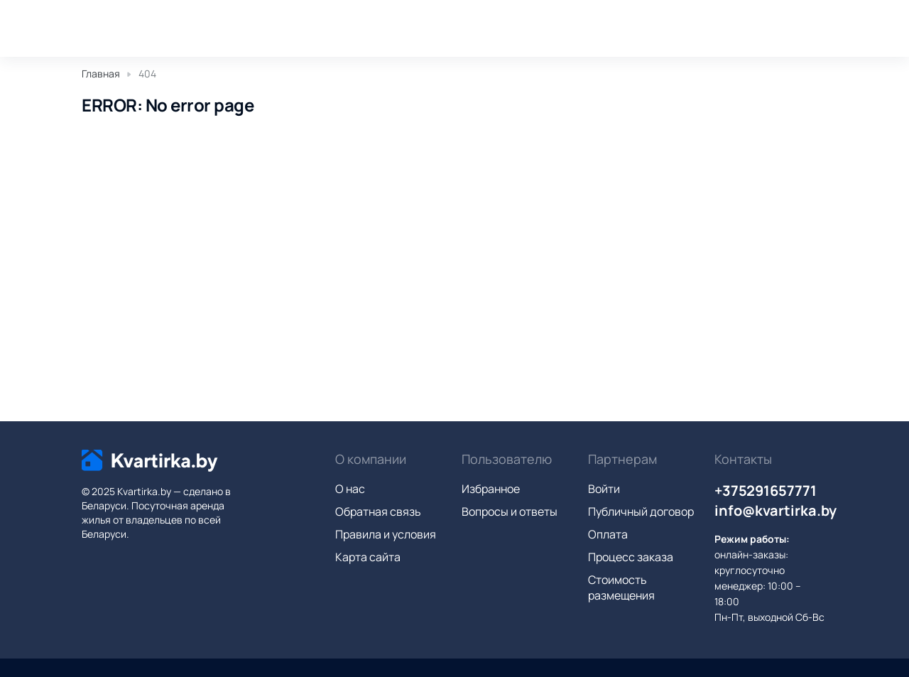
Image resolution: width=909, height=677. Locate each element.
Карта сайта (368, 557)
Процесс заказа (630, 557)
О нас (350, 489)
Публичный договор (641, 511)
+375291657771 (765, 490)
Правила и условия (385, 534)
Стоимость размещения (621, 587)
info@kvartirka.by (775, 510)
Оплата (608, 534)
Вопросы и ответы (509, 511)
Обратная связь (378, 511)
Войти (604, 489)
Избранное (491, 489)
